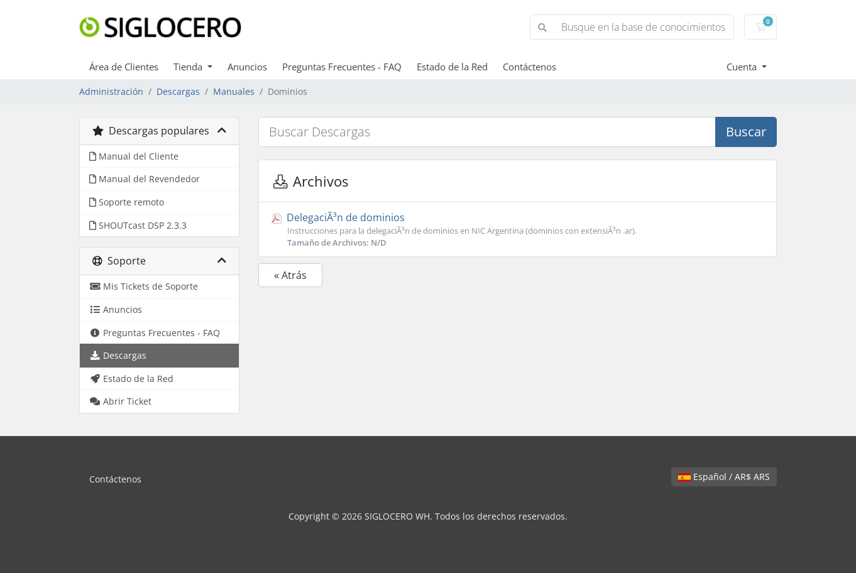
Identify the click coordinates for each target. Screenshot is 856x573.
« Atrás (290, 275)
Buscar (746, 131)
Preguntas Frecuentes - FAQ (342, 66)
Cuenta (743, 66)
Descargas (178, 91)
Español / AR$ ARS (724, 477)
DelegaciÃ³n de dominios (518, 229)
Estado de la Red (452, 66)
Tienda (189, 66)
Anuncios (247, 66)
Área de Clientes (123, 66)
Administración (111, 91)
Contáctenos (529, 66)
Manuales (234, 91)
